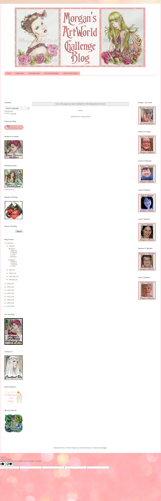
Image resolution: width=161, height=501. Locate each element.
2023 (9, 290)
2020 (9, 300)
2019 (9, 303)
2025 (9, 284)
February (12, 276)
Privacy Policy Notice (71, 73)
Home (9, 73)
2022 (9, 293)
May (11, 246)
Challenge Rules (34, 73)
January (12, 280)
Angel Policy (19, 73)
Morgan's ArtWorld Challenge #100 (12, 263)
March (11, 273)
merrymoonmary (85, 448)
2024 (9, 287)
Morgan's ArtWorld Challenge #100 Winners (12, 253)
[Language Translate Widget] (17, 108)
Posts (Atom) (85, 116)
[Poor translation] (9, 464)
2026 (9, 243)
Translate (10, 114)
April (11, 270)
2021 (9, 297)
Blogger (104, 448)
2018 (9, 306)
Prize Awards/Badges (51, 73)
